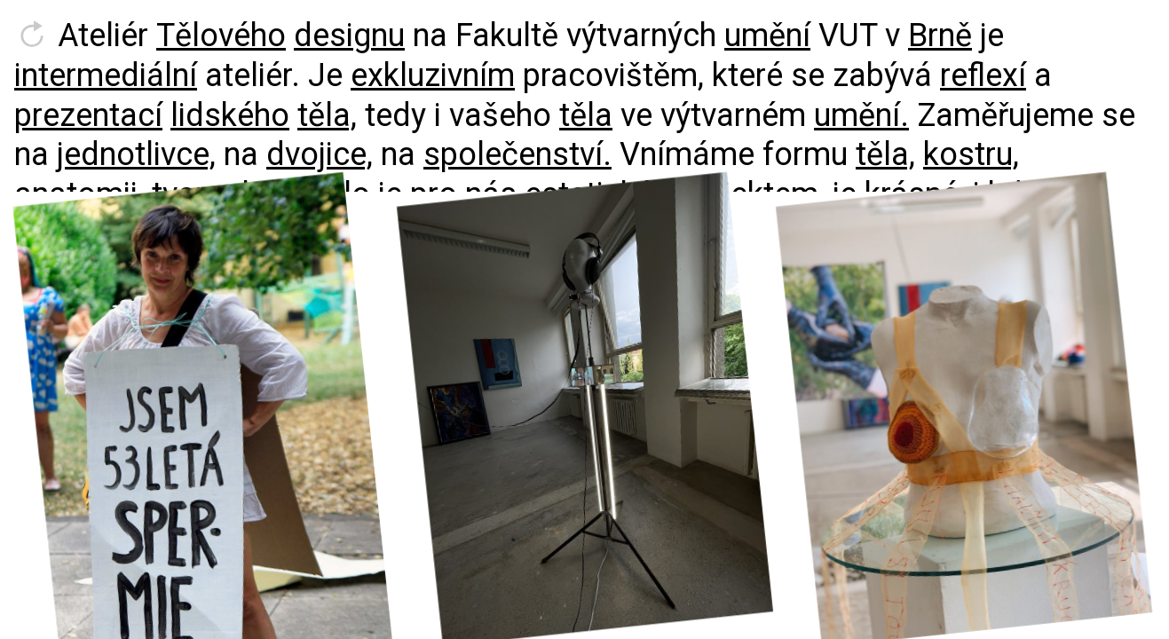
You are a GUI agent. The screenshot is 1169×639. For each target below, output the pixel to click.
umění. (861, 115)
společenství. (517, 154)
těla (585, 115)
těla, (327, 115)
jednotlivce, (136, 154)
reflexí (983, 75)
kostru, (971, 154)
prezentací (88, 115)
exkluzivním (433, 75)
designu (349, 35)
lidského (229, 115)
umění (767, 35)
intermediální (105, 75)
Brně (940, 35)
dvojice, (319, 154)
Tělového (221, 35)
